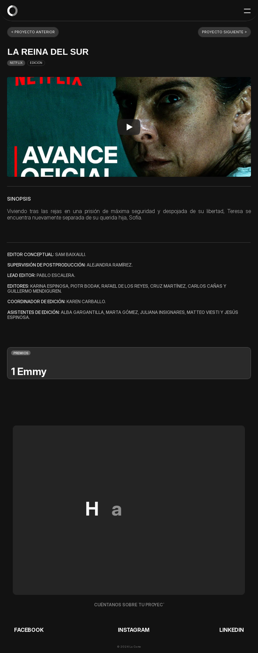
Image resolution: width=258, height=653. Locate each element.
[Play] (129, 127)
